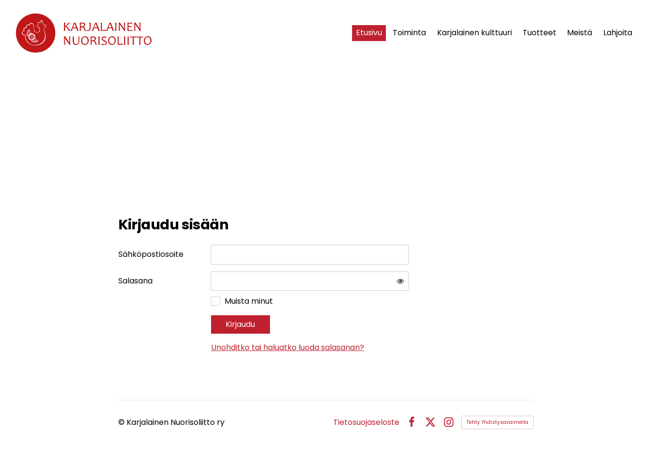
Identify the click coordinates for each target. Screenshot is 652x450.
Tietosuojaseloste (366, 422)
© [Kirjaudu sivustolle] (122, 422)
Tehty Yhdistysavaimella (497, 422)
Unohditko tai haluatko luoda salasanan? (287, 347)
